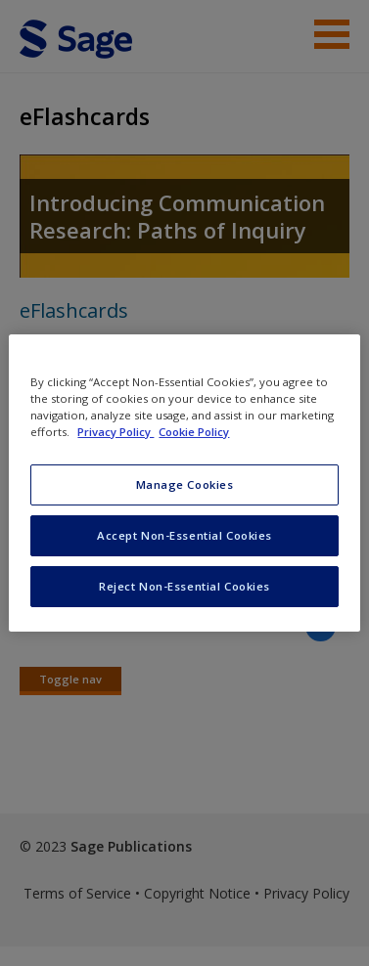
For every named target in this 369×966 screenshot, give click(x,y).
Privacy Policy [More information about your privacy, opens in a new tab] (115, 431)
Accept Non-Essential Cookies (184, 535)
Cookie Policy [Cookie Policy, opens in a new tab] (194, 431)
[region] (184, 483)
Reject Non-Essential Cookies (184, 586)
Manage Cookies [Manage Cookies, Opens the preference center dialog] (185, 484)
